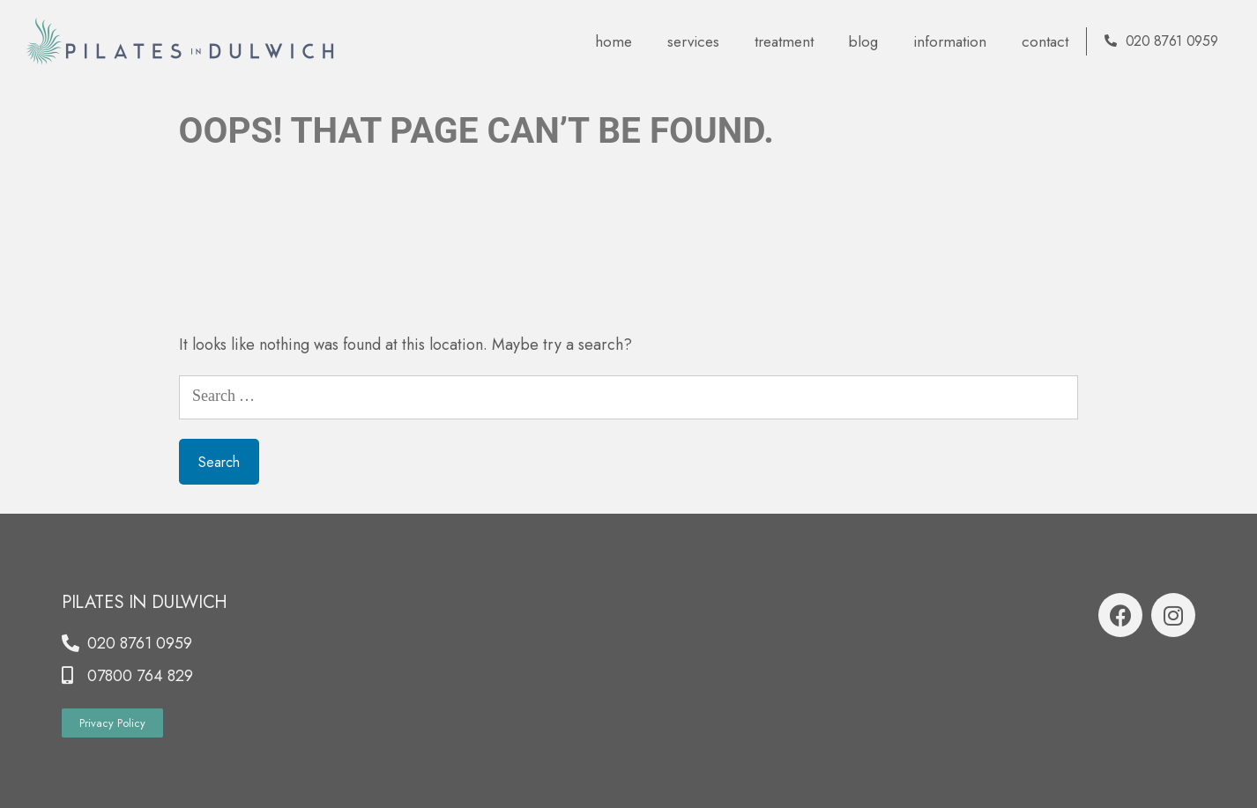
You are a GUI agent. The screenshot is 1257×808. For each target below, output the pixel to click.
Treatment (784, 41)
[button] (112, 723)
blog (863, 41)
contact (1045, 41)
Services (693, 41)
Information (949, 41)
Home (613, 41)
